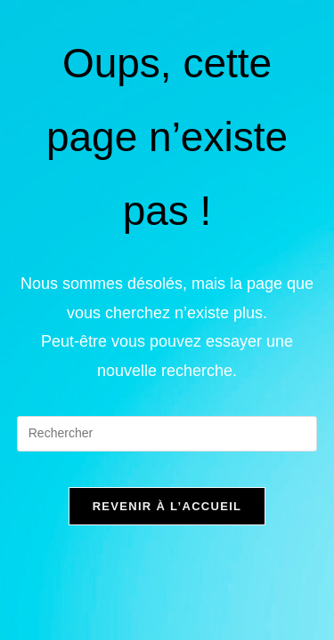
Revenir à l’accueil (167, 506)
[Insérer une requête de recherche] (167, 434)
